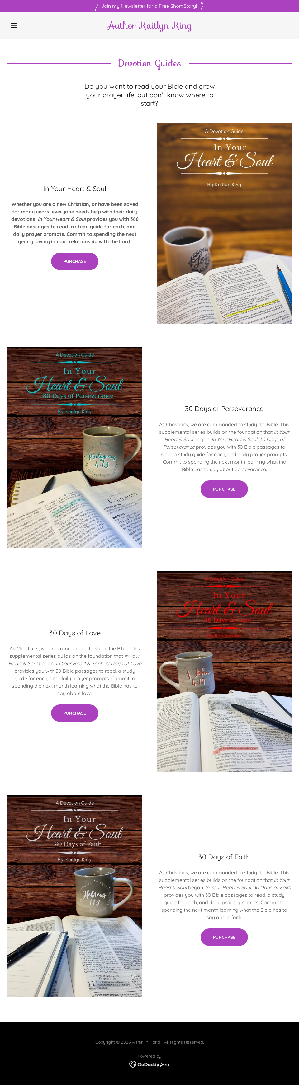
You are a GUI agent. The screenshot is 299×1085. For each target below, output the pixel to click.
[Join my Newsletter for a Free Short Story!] (149, 6)
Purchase (75, 261)
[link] (149, 27)
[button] (28, 25)
